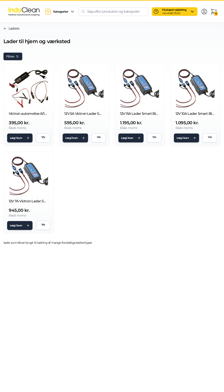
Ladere (11, 28)
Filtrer (13, 56)
